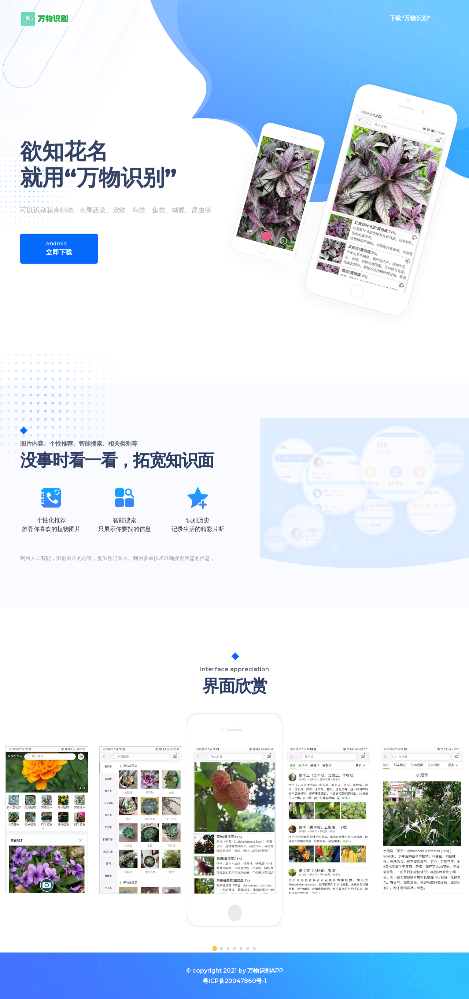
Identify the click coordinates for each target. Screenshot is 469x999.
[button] (214, 948)
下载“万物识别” (410, 18)
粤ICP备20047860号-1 (235, 980)
